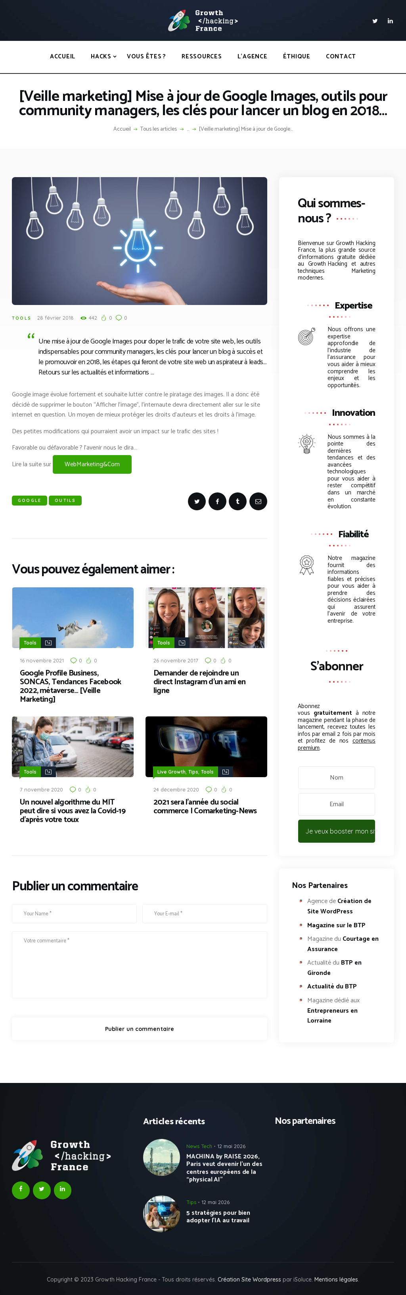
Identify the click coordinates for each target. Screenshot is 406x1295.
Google (29, 500)
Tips (193, 771)
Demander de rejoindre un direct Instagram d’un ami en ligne (199, 682)
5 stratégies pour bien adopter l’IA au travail (218, 1216)
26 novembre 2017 (175, 660)
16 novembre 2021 (42, 660)
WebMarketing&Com (92, 464)
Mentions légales (336, 1279)
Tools (21, 318)
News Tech (199, 1146)
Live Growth (171, 771)
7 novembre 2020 (41, 788)
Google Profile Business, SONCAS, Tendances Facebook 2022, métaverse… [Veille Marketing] (70, 686)
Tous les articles (158, 129)
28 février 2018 (55, 318)
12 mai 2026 (231, 1146)
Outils (65, 500)
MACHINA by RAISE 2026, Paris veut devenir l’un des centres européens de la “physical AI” (224, 1168)
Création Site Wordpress (249, 1279)
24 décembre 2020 (176, 788)
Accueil (122, 129)
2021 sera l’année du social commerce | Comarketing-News (205, 806)
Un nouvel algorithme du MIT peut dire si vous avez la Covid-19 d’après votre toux (72, 810)
